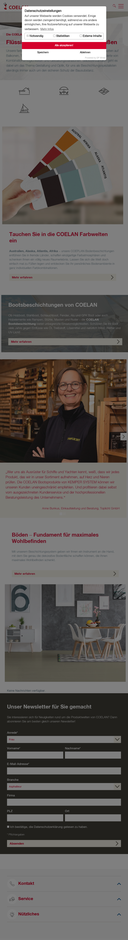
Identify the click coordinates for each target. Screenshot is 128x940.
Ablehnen (85, 52)
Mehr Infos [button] (47, 29)
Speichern (43, 52)
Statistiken (61, 36)
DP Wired (101, 58)
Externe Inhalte (91, 36)
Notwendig (35, 36)
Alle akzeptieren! (64, 45)
